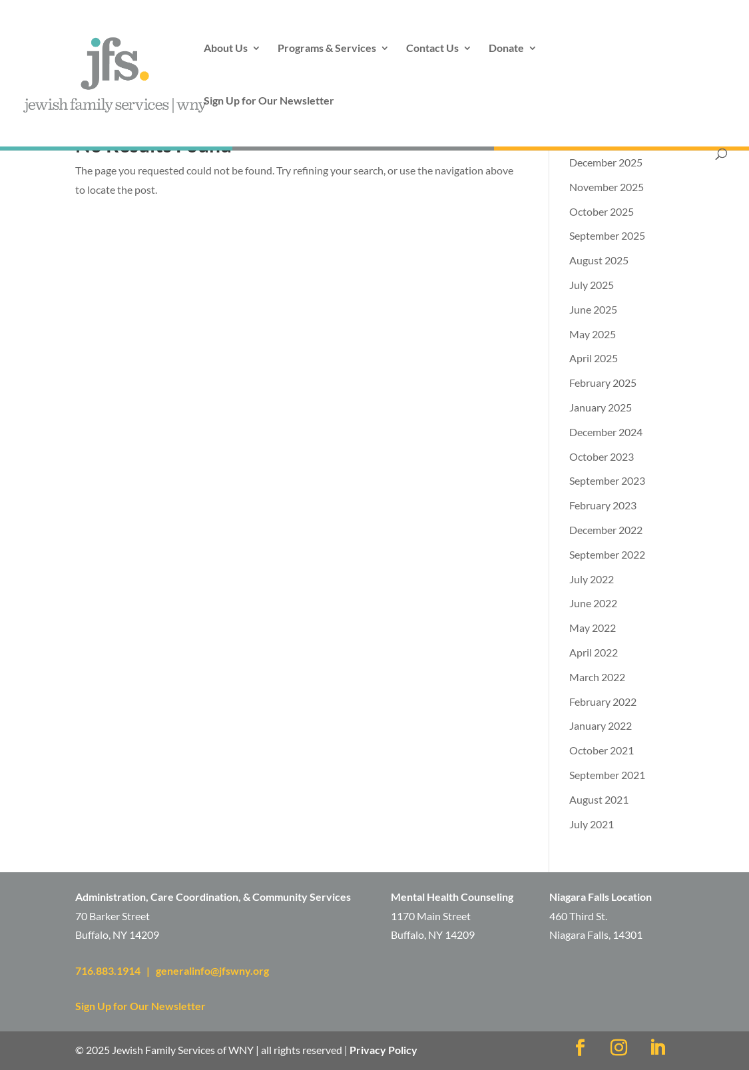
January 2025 (600, 407)
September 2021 (607, 774)
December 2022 (605, 529)
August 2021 (598, 799)
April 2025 (593, 358)
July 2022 (591, 579)
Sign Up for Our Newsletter (269, 101)
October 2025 (601, 211)
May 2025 (592, 334)
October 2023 (601, 456)
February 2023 (602, 505)
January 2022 (600, 725)
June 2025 (593, 309)
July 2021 (591, 824)
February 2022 (602, 701)
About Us (226, 48)
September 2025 (607, 235)
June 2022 (593, 603)
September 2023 (607, 480)
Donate (506, 48)
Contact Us (432, 48)
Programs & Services (327, 48)
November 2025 (606, 186)
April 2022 (593, 652)
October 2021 (601, 750)
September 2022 (607, 554)
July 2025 (591, 284)
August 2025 (598, 260)
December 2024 (605, 431)
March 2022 (597, 676)
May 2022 (592, 627)
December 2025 (605, 162)
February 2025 (602, 382)
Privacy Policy (383, 1049)
